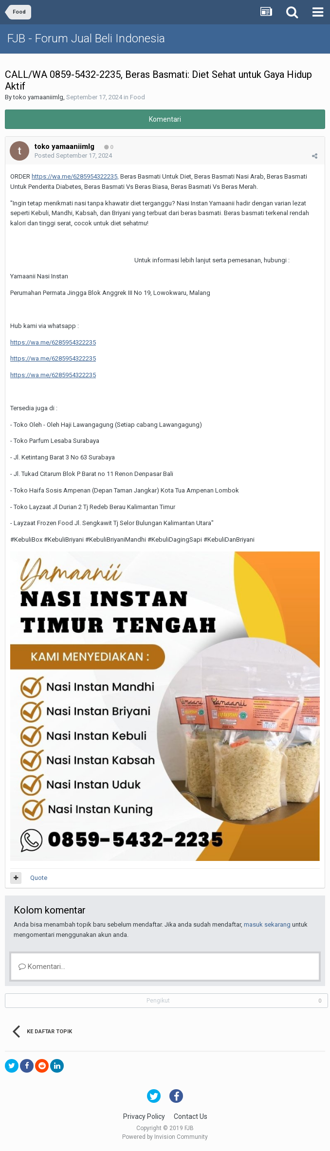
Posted (73, 155)
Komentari (165, 119)
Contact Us (190, 1116)
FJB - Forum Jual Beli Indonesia (86, 38)
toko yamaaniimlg (38, 97)
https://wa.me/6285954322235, (75, 176)
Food (137, 97)
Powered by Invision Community (165, 1136)
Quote (38, 877)
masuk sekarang (267, 924)
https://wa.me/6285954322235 (53, 342)
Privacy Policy (144, 1116)
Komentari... (41, 966)
